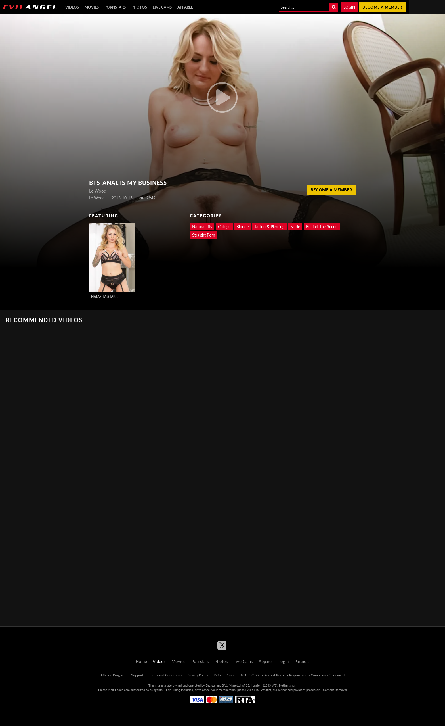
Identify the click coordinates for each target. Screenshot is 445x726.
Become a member (382, 7)
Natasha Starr (104, 297)
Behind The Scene (321, 226)
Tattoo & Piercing (269, 226)
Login (349, 7)
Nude (295, 226)
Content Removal (335, 690)
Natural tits (202, 226)
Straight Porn (203, 235)
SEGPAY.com (262, 690)
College (224, 226)
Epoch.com (122, 690)
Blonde (242, 226)
